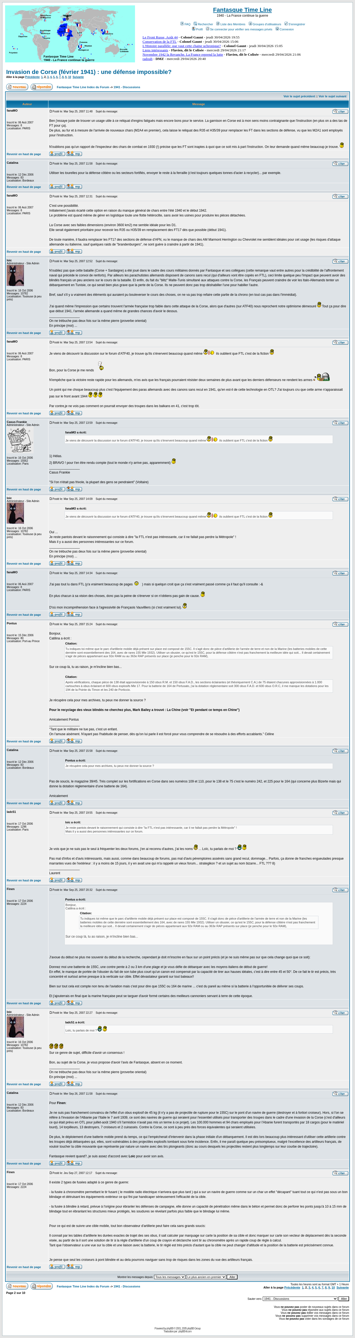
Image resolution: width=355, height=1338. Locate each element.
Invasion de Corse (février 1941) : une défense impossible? (89, 72)
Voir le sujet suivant (332, 96)
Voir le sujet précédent (299, 96)
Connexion (285, 29)
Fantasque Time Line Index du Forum (83, 87)
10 (69, 77)
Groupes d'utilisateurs (265, 24)
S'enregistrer (295, 24)
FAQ (185, 24)
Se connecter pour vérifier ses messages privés (239, 29)
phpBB (169, 1328)
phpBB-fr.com (184, 1331)
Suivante (78, 77)
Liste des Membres (230, 24)
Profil (197, 29)
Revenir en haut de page (24, 154)
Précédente (32, 77)
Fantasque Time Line (242, 9)
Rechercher (203, 24)
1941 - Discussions (126, 87)
